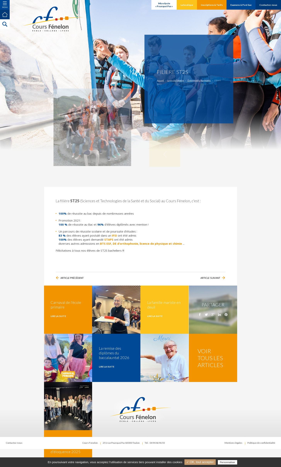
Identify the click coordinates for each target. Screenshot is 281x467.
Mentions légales (233, 442)
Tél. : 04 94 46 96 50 (155, 442)
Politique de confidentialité (261, 442)
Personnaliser (227, 462)
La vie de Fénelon (178, 80)
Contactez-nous (14, 442)
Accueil (166, 80)
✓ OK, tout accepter (200, 462)
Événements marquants (197, 80)
